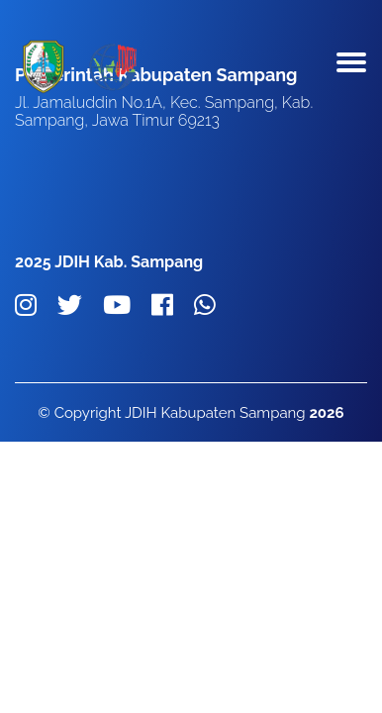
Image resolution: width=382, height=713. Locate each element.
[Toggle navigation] (351, 66)
